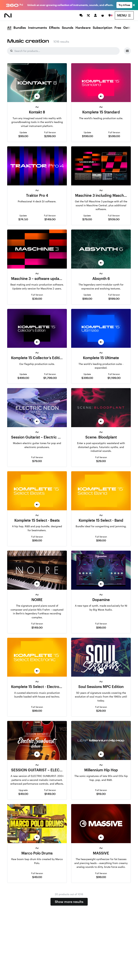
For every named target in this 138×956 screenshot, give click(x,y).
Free (117, 28)
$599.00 (114, 136)
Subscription (102, 28)
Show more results (69, 902)
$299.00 (50, 136)
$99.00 (23, 136)
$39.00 (37, 298)
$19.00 (101, 793)
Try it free (124, 4)
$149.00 (50, 219)
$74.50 (23, 219)
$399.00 (87, 377)
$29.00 (101, 461)
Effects (54, 28)
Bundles (19, 28)
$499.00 (23, 377)
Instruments (37, 28)
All (9, 28)
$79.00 (87, 219)
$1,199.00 (114, 377)
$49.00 (23, 793)
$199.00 (87, 136)
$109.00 (113, 219)
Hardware (83, 28)
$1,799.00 (50, 377)
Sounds (67, 28)
